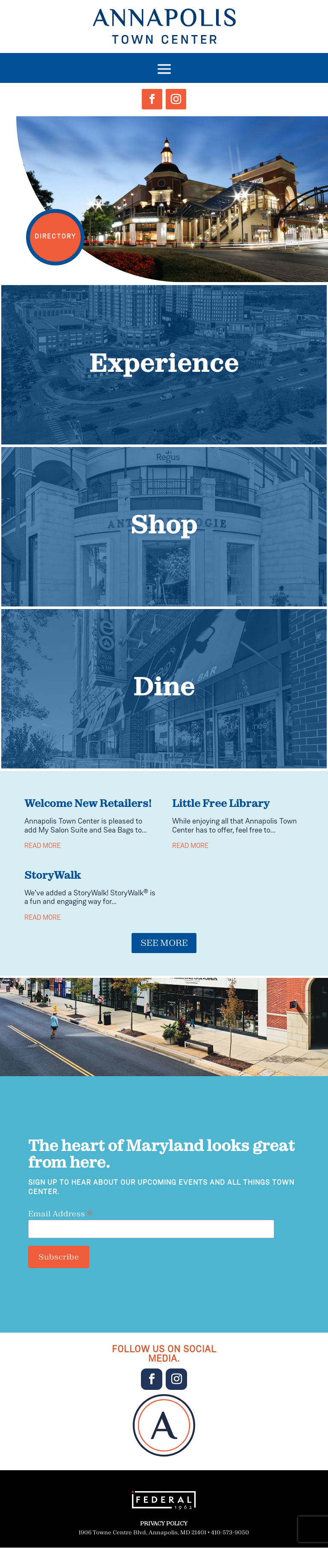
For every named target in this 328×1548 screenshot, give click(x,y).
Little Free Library (220, 803)
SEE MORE (164, 943)
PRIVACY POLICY (163, 1524)
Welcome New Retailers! (88, 803)
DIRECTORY (58, 233)
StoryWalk (52, 874)
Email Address (60, 1214)
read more (42, 846)
